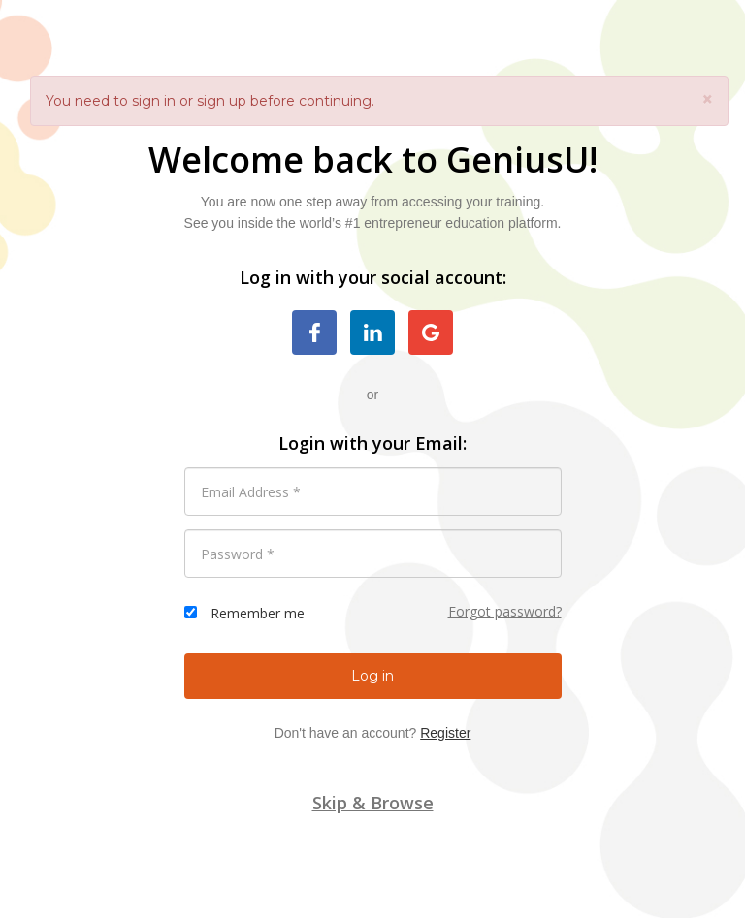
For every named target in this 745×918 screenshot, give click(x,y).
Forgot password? (505, 611)
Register (445, 733)
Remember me (258, 613)
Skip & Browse (373, 802)
